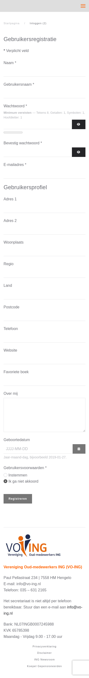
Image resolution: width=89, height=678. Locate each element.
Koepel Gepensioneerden (44, 666)
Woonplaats (13, 242)
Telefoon (11, 329)
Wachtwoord (15, 106)
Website (10, 350)
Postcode (11, 307)
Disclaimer (44, 652)
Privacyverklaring (44, 646)
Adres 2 (10, 221)
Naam (10, 63)
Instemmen (17, 475)
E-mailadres (15, 165)
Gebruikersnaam (19, 84)
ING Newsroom (44, 659)
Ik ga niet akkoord (23, 481)
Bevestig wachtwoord (23, 143)
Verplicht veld (16, 51)
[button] (83, 6)
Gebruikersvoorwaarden (25, 468)
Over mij (11, 393)
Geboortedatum (17, 440)
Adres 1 (10, 199)
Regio (9, 264)
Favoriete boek (16, 372)
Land (8, 285)
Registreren (18, 498)
